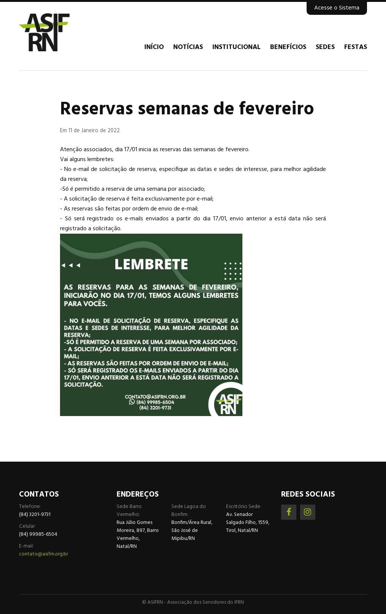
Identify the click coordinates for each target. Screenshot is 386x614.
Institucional (236, 47)
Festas (355, 47)
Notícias (188, 47)
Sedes (325, 47)
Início (154, 47)
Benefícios (288, 47)
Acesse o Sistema (336, 8)
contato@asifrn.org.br (43, 554)
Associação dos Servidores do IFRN (64, 32)
